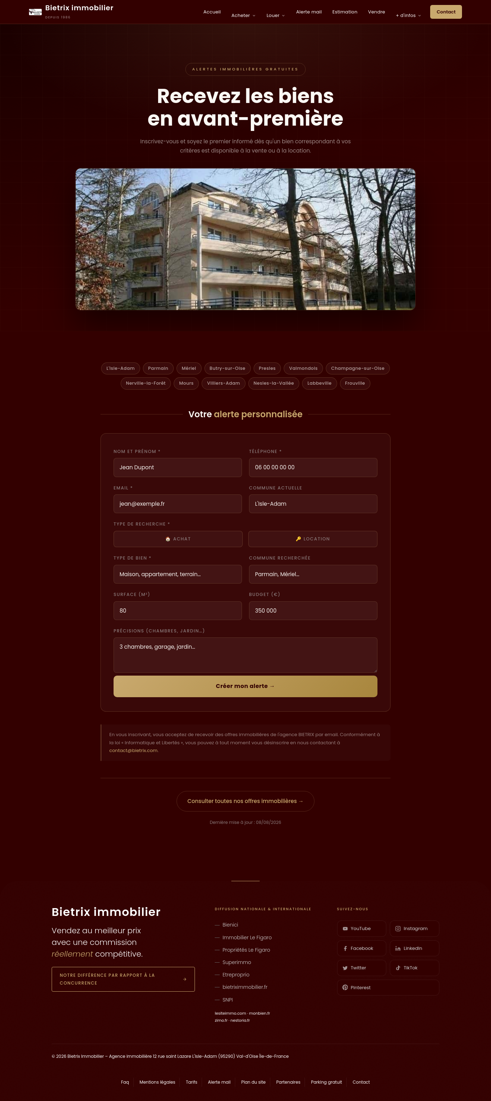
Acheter (243, 15)
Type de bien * (133, 558)
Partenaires (288, 1082)
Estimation (345, 11)
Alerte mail (309, 11)
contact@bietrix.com (133, 750)
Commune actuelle (275, 488)
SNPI (228, 999)
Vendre (376, 11)
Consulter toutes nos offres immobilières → (245, 801)
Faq (125, 1082)
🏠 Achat (178, 539)
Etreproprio (236, 974)
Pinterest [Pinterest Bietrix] (356, 987)
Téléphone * (265, 451)
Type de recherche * (142, 524)
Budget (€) (265, 594)
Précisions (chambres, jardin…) (159, 631)
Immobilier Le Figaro (247, 937)
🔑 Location (313, 539)
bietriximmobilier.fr (245, 987)
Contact (446, 11)
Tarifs (191, 1082)
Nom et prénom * (137, 451)
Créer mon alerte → (245, 686)
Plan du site (253, 1082)
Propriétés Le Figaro (246, 949)
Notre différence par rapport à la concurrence (123, 979)
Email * (123, 488)
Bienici (230, 924)
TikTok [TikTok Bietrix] (406, 967)
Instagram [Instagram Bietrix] (411, 928)
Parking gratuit (326, 1082)
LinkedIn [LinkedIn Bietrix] (408, 948)
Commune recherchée (280, 558)
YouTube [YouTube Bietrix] (356, 928)
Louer (276, 15)
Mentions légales (157, 1082)
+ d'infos (409, 15)
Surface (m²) (132, 594)
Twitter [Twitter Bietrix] (354, 967)
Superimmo (237, 962)
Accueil (212, 11)
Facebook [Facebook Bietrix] (357, 948)
